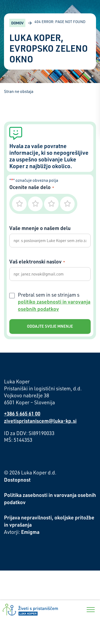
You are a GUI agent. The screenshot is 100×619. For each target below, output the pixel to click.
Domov (17, 23)
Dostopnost (17, 479)
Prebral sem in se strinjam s (54, 302)
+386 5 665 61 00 (22, 413)
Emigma (30, 532)
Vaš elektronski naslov (37, 261)
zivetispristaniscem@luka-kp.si (40, 420)
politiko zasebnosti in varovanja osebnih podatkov (54, 305)
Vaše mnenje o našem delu (40, 228)
